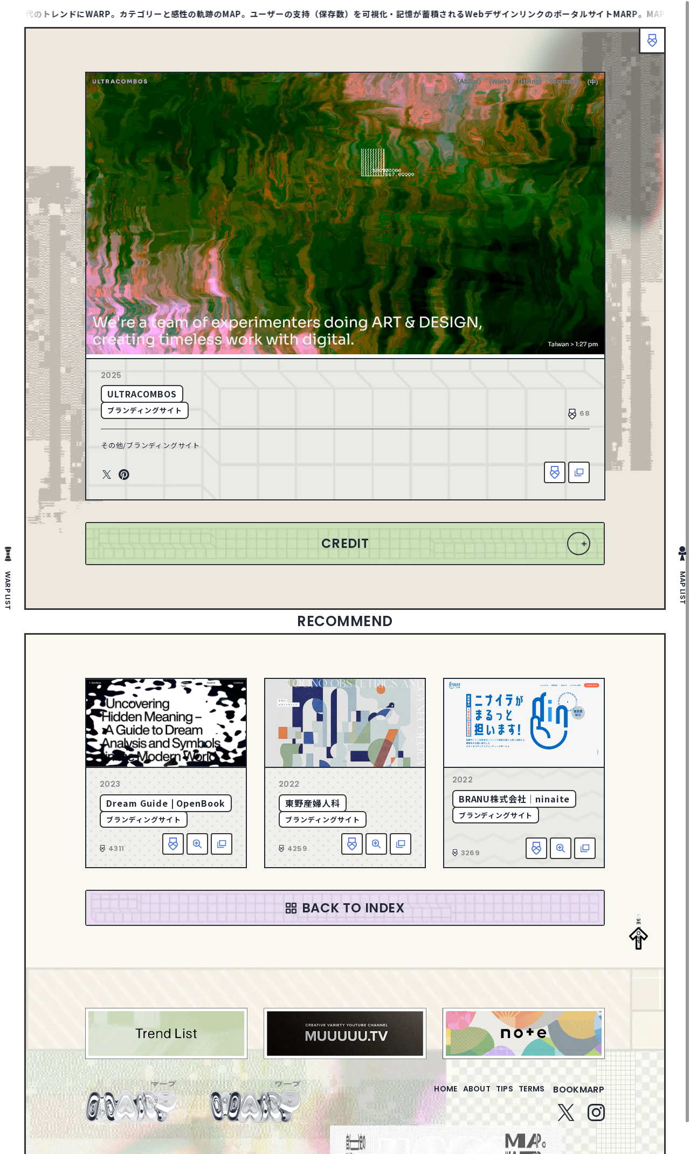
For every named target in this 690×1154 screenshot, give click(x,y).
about (454, 1096)
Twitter (106, 475)
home (414, 1096)
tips (491, 1096)
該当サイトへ (579, 472)
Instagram (596, 1119)
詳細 (197, 844)
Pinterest (124, 475)
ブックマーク (647, 46)
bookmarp (578, 1096)
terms (527, 1096)
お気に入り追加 (554, 472)
